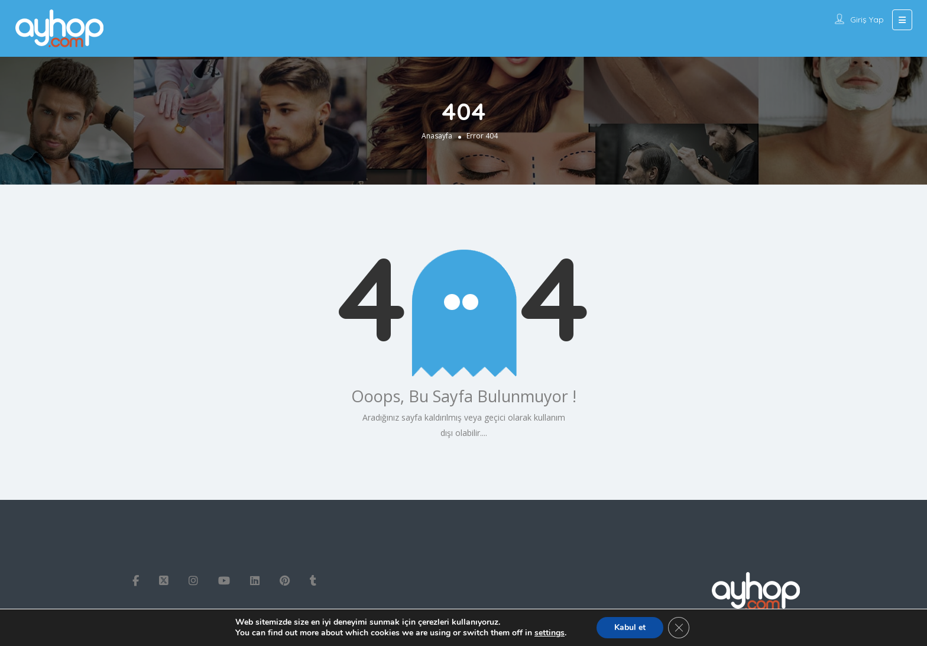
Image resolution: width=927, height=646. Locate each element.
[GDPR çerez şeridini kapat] (678, 627)
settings (549, 633)
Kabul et (630, 627)
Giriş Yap (867, 19)
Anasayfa (437, 136)
